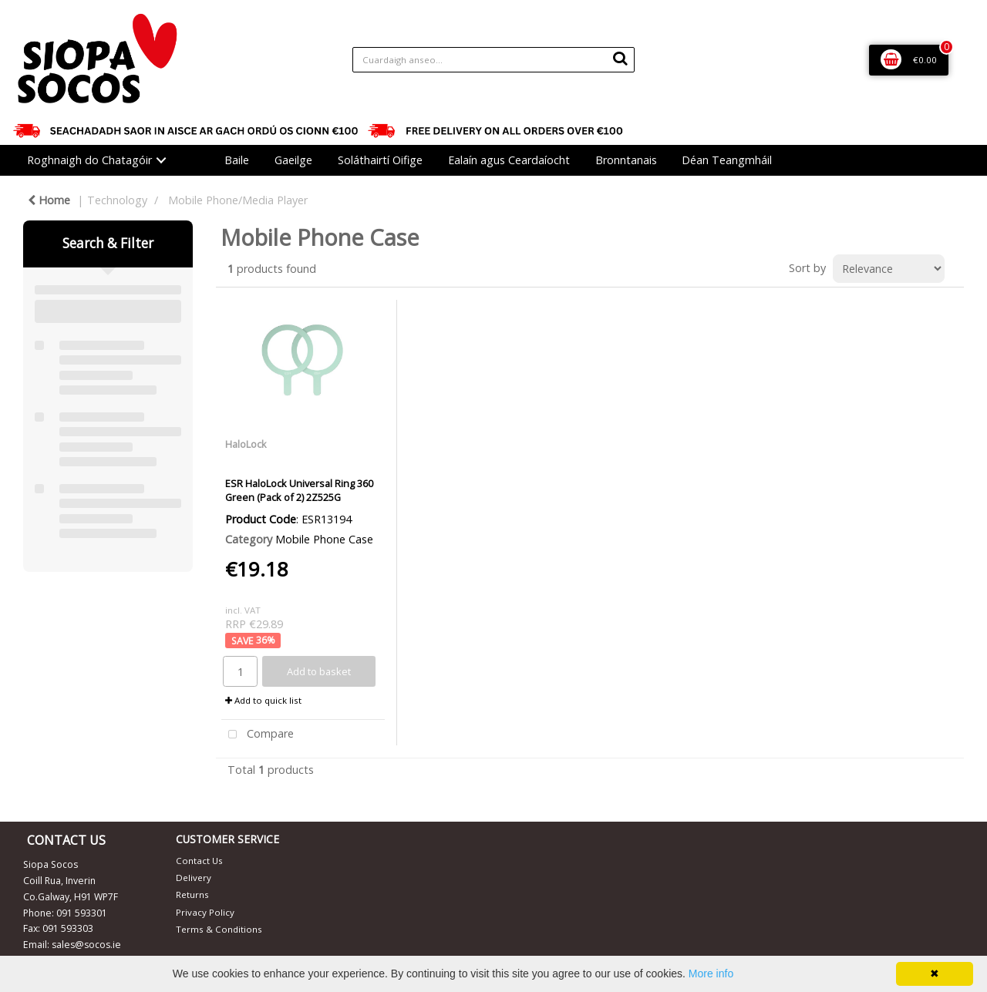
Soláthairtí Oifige (380, 160)
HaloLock (246, 444)
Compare (257, 735)
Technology (117, 200)
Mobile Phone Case (324, 539)
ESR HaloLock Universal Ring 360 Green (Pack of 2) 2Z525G (299, 489)
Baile (236, 160)
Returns (192, 894)
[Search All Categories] (493, 59)
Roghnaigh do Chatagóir (89, 160)
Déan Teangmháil (727, 160)
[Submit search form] (620, 57)
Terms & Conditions (219, 929)
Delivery (193, 877)
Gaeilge (293, 160)
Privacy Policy (205, 912)
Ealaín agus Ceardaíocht (509, 160)
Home (49, 200)
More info (711, 973)
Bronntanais (626, 160)
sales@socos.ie (86, 944)
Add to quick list (263, 700)
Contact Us (199, 860)
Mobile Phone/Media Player (238, 200)
